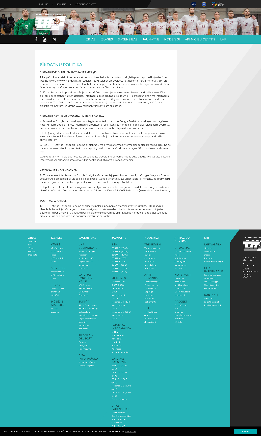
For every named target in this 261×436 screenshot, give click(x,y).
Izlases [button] (106, 39)
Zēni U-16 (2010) (119, 258)
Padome (208, 258)
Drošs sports (150, 288)
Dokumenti (84, 265)
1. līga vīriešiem (86, 261)
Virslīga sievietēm (87, 258)
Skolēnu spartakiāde (121, 416)
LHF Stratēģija (211, 281)
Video (30, 248)
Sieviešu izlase (57, 271)
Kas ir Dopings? (152, 281)
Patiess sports (151, 285)
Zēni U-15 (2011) (119, 261)
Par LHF (43, 4)
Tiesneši (82, 342)
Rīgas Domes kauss (88, 305)
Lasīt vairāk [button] (130, 431)
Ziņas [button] (90, 39)
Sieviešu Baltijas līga (88, 315)
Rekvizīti (61, 4)
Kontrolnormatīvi (120, 352)
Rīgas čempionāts (87, 318)
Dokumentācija (119, 399)
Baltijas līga (84, 312)
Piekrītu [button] (245, 431)
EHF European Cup (88, 308)
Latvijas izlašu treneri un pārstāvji (58, 291)
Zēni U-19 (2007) (120, 248)
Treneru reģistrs (86, 365)
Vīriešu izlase (57, 248)
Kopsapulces (210, 288)
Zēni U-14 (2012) (119, 265)
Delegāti (83, 345)
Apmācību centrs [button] (200, 39)
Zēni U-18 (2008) (120, 251)
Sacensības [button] (127, 39)
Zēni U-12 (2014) (119, 271)
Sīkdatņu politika (212, 302)
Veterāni (83, 322)
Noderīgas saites (85, 4)
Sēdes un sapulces (212, 275)
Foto (30, 244)
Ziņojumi (83, 268)
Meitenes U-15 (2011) (121, 302)
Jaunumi (32, 241)
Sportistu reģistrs (87, 362)
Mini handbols (118, 412)
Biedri (207, 255)
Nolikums (116, 332)
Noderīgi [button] (172, 39)
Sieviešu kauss (85, 288)
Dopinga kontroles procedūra (149, 295)
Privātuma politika (213, 305)
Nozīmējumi (85, 349)
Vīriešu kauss (85, 285)
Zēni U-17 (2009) (120, 255)
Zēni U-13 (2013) (119, 268)
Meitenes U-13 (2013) (121, 312)
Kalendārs (116, 349)
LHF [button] (223, 39)
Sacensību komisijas (213, 261)
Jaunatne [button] (150, 39)
